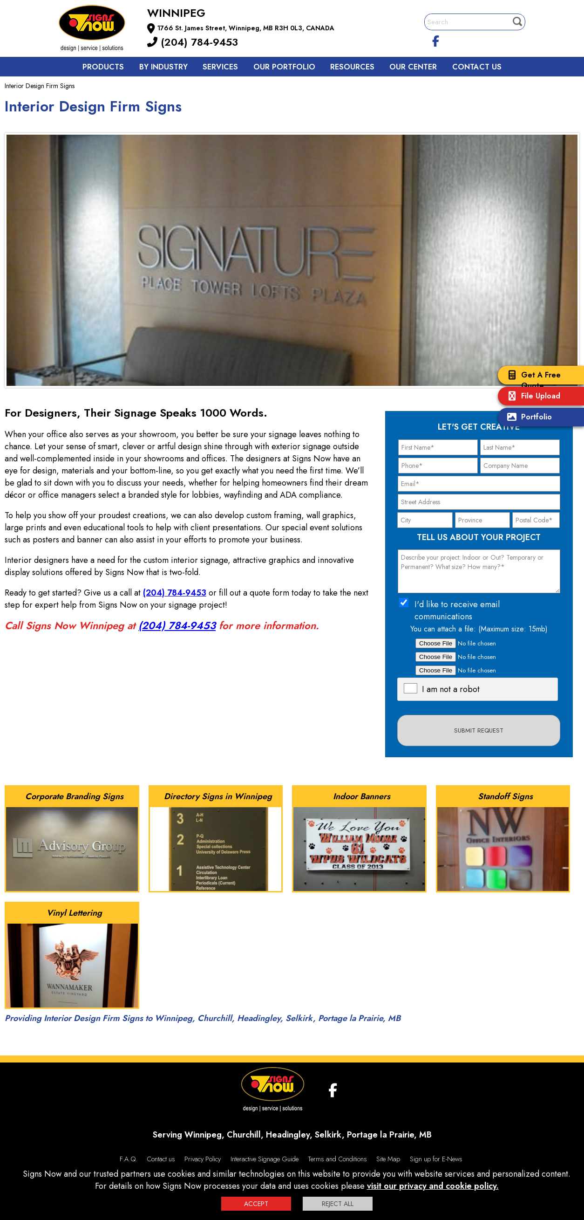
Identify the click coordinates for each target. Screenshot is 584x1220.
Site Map (388, 1159)
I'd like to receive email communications (457, 610)
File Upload (531, 397)
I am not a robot (451, 689)
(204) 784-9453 (192, 41)
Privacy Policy (202, 1159)
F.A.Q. (128, 1159)
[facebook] (435, 39)
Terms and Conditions (337, 1159)
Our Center (413, 67)
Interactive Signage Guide (265, 1159)
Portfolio (527, 417)
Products (103, 67)
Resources (352, 67)
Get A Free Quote (532, 380)
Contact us (477, 67)
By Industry (163, 67)
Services (220, 67)
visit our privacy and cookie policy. (433, 1186)
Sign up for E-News (436, 1159)
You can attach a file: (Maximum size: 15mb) (479, 629)
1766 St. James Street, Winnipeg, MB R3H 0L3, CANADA (245, 28)
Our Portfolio (284, 67)
